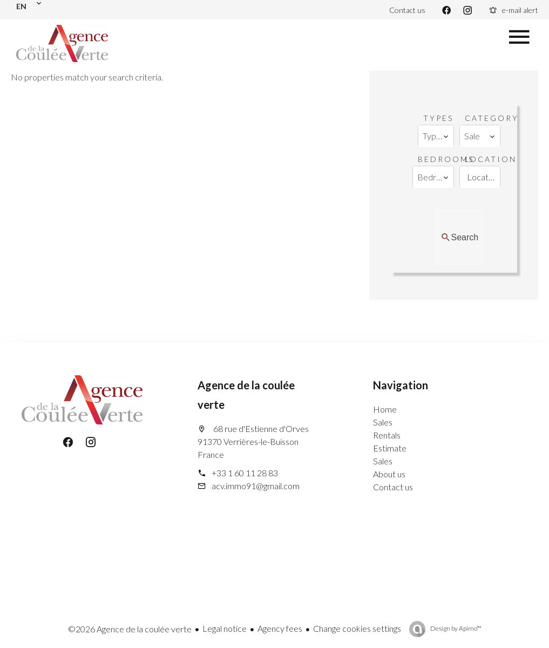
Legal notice (224, 628)
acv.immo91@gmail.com (256, 486)
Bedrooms (446, 159)
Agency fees (279, 628)
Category (492, 118)
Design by (455, 628)
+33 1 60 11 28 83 (245, 473)
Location (491, 159)
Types (438, 118)
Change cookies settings (357, 628)
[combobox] (435, 136)
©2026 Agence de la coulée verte (130, 629)
